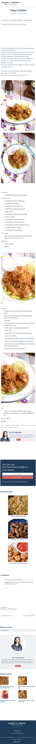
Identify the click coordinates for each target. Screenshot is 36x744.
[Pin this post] (9, 421)
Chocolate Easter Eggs (6, 615)
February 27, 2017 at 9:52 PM (28, 579)
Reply (6, 587)
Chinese (18, 425)
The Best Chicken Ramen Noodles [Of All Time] (26, 701)
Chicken (13, 425)
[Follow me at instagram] (15, 654)
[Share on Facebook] (11, 421)
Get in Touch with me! (17, 733)
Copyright (17, 732)
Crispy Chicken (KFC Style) (29, 615)
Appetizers (7, 425)
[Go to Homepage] (10, 3)
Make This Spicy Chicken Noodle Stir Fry (26, 687)
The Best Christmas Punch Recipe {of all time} (8, 701)
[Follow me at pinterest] (21, 654)
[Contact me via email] (24, 654)
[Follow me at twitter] (18, 654)
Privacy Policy (17, 730)
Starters (16, 427)
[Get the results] (33, 630)
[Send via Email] (17, 421)
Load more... (4, 607)
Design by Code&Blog (17, 739)
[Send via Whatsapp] (19, 421)
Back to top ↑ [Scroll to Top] (17, 741)
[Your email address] (17, 474)
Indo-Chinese (32, 425)
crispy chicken (24, 425)
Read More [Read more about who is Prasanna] (18, 439)
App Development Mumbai (13, 580)
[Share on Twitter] (14, 421)
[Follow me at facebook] (12, 654)
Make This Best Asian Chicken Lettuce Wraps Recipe (7, 687)
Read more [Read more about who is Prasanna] (18, 665)
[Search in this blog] (15, 630)
